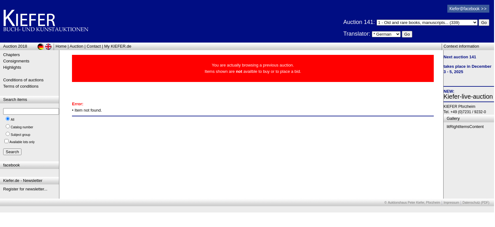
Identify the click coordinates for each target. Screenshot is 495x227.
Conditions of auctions (23, 80)
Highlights (12, 67)
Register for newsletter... (25, 189)
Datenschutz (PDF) (475, 202)
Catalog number (22, 127)
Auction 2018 (15, 46)
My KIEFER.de (117, 46)
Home (61, 46)
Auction (76, 46)
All (12, 119)
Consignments (16, 61)
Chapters (11, 54)
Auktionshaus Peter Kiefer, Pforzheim (414, 202)
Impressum (451, 202)
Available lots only (22, 142)
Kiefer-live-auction (468, 96)
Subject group (20, 135)
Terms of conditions (21, 86)
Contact (94, 46)
